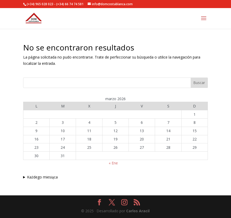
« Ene (113, 163)
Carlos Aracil (138, 210)
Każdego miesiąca (42, 177)
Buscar (199, 82)
